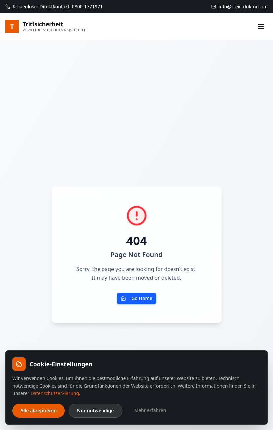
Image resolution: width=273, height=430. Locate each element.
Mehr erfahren (150, 410)
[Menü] (261, 26)
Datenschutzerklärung (55, 393)
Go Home (136, 298)
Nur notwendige (95, 410)
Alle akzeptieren (38, 410)
